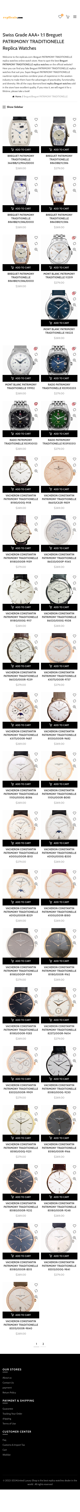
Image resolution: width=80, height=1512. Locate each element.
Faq (4, 1439)
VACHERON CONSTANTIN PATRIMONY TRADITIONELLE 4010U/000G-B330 (59, 853)
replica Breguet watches (59, 83)
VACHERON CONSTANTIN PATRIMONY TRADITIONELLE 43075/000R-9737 (59, 676)
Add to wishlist (36, 120)
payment (7, 1387)
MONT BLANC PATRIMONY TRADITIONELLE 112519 (59, 275)
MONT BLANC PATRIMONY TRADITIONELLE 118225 (59, 331)
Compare (36, 125)
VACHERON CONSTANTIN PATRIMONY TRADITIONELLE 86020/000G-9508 (59, 617)
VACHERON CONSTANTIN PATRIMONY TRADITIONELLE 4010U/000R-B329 (21, 912)
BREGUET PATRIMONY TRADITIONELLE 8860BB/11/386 (59, 159)
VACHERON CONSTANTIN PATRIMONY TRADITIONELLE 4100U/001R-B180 (59, 912)
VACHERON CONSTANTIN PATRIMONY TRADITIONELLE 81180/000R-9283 (21, 1030)
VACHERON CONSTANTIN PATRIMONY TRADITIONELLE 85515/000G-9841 (59, 1266)
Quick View (36, 131)
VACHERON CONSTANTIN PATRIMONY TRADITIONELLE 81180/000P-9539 (21, 971)
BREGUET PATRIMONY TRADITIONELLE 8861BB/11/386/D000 (21, 218)
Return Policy (9, 1392)
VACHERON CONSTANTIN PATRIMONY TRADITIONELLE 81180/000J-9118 (21, 499)
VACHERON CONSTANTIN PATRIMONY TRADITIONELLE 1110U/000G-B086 (21, 794)
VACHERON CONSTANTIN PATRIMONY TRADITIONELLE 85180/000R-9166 (59, 1148)
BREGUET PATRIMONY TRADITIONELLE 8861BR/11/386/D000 (21, 277)
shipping (7, 1418)
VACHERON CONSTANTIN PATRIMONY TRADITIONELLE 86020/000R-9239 (21, 676)
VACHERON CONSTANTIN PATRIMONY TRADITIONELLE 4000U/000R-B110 (21, 853)
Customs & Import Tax (14, 1444)
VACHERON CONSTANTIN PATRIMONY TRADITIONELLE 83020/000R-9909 (21, 1089)
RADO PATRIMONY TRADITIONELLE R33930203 (59, 386)
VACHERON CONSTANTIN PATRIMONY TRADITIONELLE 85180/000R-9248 (59, 1207)
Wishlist (62, 15)
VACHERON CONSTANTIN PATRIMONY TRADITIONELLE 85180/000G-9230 (59, 1089)
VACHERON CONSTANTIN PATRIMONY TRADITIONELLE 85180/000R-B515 (21, 1266)
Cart (5, 1449)
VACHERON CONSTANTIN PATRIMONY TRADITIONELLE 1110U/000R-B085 (59, 794)
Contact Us (8, 1382)
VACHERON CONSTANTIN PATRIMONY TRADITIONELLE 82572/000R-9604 (59, 1030)
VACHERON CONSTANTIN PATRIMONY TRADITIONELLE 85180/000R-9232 (21, 1207)
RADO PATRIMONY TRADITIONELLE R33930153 (20, 442)
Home (18, 96)
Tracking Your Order (12, 1413)
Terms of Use (9, 1423)
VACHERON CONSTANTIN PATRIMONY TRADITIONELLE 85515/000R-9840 (21, 1325)
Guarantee (8, 1408)
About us (7, 1377)
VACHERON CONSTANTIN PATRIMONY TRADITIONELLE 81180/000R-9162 (59, 971)
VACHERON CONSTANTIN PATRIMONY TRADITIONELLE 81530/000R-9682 (59, 735)
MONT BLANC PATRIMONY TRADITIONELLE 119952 (21, 386)
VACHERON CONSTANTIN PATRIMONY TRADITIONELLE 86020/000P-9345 (59, 558)
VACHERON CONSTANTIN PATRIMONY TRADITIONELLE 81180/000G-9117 (21, 617)
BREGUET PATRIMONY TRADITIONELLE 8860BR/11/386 (59, 218)
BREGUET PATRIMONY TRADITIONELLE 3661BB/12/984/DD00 (21, 159)
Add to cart (23, 149)
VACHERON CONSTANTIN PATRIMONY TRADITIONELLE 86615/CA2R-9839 (59, 499)
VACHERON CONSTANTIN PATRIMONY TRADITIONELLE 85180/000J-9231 (21, 1148)
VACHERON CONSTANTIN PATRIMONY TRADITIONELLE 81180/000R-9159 (21, 558)
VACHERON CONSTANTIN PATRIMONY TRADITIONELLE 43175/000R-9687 (21, 735)
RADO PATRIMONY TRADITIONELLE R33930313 (59, 442)
